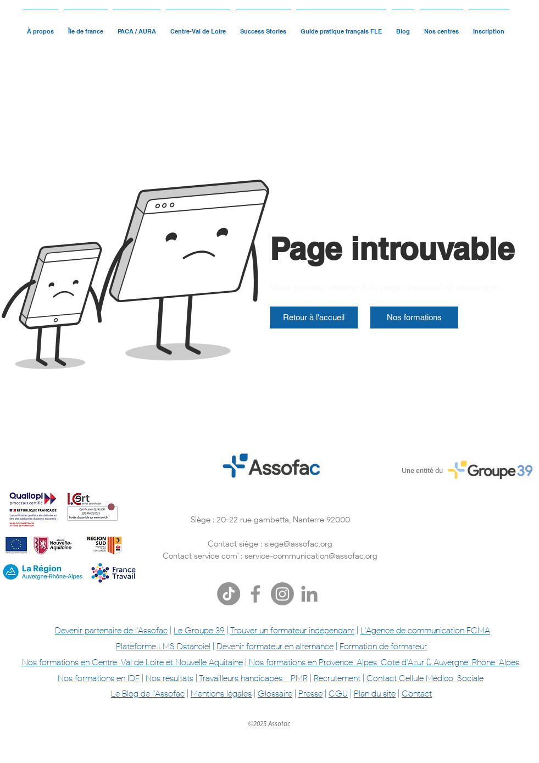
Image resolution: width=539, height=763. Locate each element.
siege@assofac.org (298, 544)
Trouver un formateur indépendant (292, 630)
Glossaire (275, 693)
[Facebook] (255, 593)
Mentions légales (221, 693)
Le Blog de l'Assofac (148, 693)
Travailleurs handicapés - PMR (253, 678)
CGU (338, 693)
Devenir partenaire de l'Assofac (111, 630)
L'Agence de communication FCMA (425, 630)
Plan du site (375, 693)
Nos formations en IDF (99, 678)
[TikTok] (228, 593)
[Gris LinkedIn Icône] (309, 593)
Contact (417, 693)
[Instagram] (282, 593)
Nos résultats (169, 678)
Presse (310, 693)
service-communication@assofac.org (311, 556)
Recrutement (337, 678)
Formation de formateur (383, 646)
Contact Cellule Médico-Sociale (425, 678)
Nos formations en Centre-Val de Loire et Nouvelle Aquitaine (132, 662)
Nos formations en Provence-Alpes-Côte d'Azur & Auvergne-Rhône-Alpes (384, 662)
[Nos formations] (414, 317)
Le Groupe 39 (199, 630)
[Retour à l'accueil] (314, 317)
